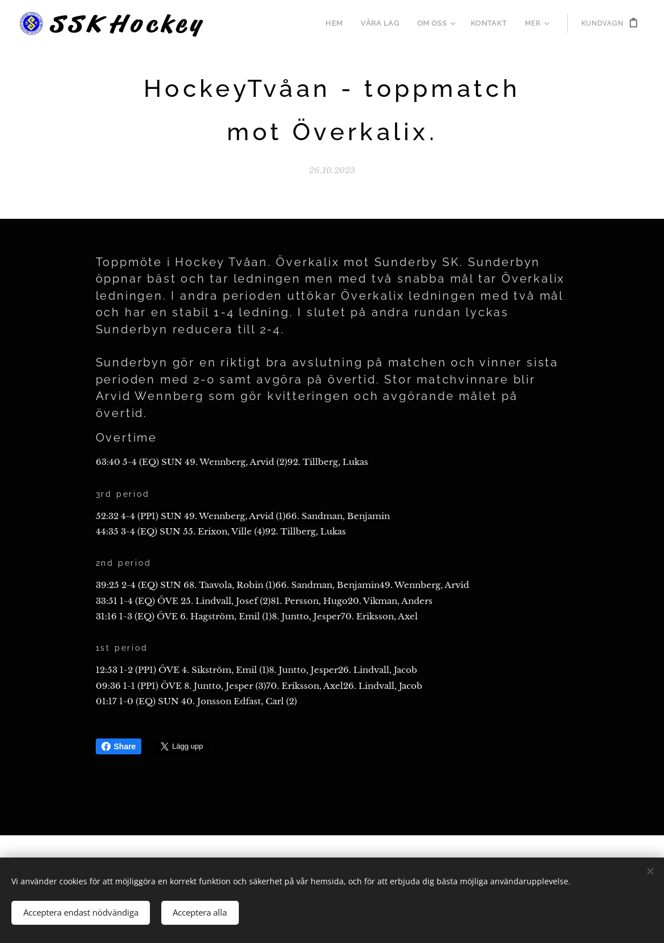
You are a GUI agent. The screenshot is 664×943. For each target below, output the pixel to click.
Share (118, 746)
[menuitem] (343, 23)
